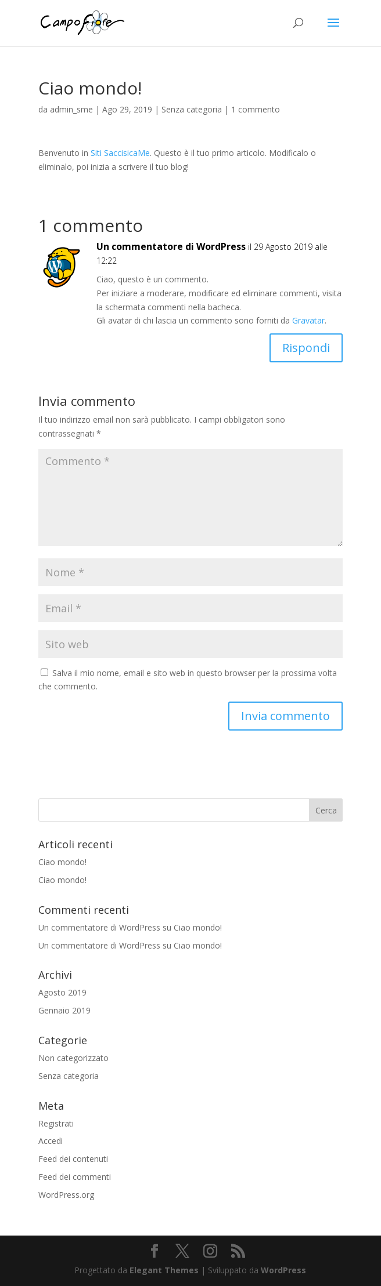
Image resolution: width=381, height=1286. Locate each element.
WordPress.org (66, 1194)
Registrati (56, 1123)
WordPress (283, 1270)
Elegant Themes (164, 1270)
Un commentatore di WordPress (171, 246)
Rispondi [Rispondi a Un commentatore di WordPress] (306, 347)
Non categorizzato (73, 1057)
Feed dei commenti (74, 1176)
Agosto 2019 (62, 992)
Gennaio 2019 (64, 1010)
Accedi (50, 1140)
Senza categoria (191, 109)
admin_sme (71, 109)
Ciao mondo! (62, 861)
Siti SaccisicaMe (120, 152)
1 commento (255, 109)
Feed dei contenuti (73, 1158)
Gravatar (308, 320)
